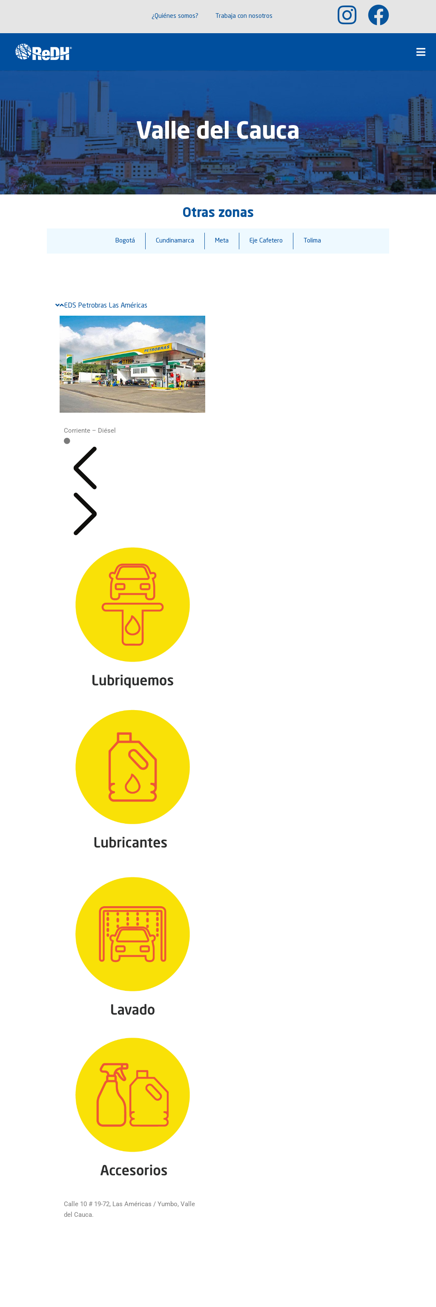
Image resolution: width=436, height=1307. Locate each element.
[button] (85, 487)
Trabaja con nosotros (243, 16)
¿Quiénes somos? (175, 16)
